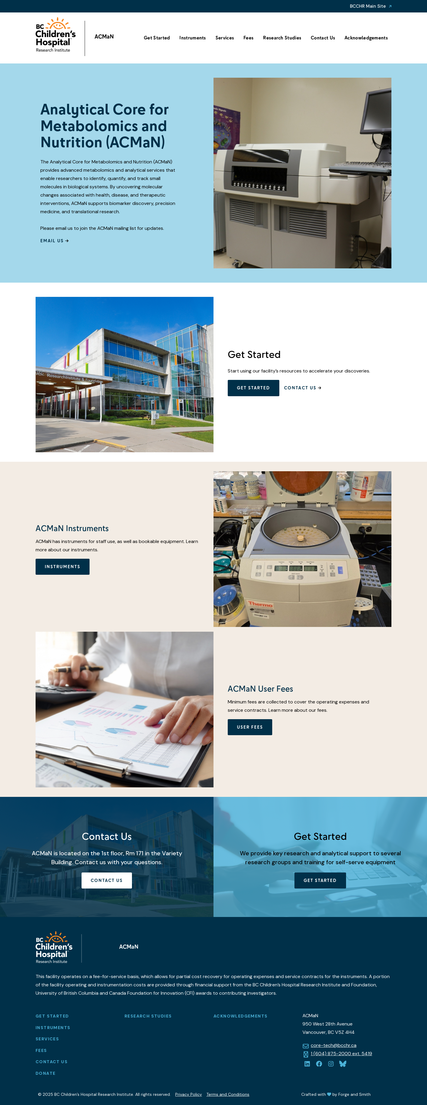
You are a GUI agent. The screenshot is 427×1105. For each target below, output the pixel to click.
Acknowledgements (366, 38)
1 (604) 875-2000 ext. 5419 (341, 1053)
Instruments (192, 38)
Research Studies (282, 38)
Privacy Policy (188, 1094)
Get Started (157, 38)
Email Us (52, 240)
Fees (248, 38)
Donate (45, 1073)
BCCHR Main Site (368, 6)
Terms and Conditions (227, 1094)
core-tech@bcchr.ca (333, 1045)
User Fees (250, 727)
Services (225, 38)
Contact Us (323, 38)
